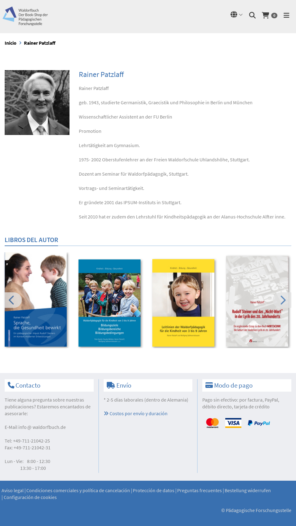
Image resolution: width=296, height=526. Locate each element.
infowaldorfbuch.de (42, 427)
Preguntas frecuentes (199, 490)
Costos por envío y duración (136, 413)
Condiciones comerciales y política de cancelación (78, 490)
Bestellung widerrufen (248, 490)
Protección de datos (153, 490)
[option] (37, 300)
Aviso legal (13, 490)
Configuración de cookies (30, 497)
